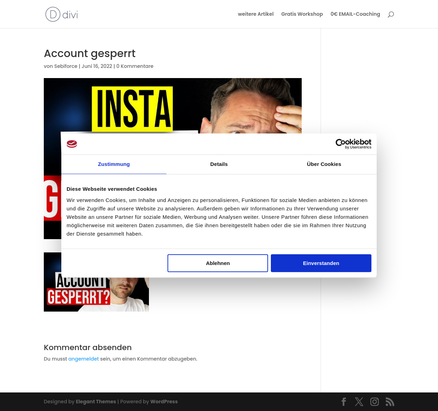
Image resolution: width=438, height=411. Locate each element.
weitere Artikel (256, 15)
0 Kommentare (134, 66)
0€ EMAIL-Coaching (355, 15)
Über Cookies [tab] (324, 164)
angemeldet (83, 358)
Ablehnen (218, 263)
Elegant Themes (96, 401)
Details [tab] (219, 164)
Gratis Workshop (302, 15)
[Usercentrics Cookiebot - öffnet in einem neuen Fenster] (340, 144)
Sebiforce (65, 66)
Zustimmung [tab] (114, 164)
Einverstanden (321, 263)
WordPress (164, 401)
